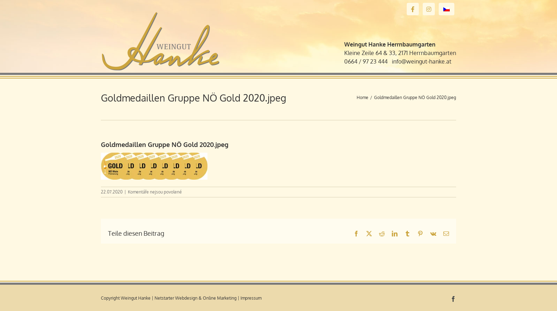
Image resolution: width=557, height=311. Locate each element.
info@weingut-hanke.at (421, 61)
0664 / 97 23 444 (366, 61)
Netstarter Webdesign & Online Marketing (196, 298)
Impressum (250, 298)
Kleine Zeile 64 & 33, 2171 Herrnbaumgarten (400, 52)
